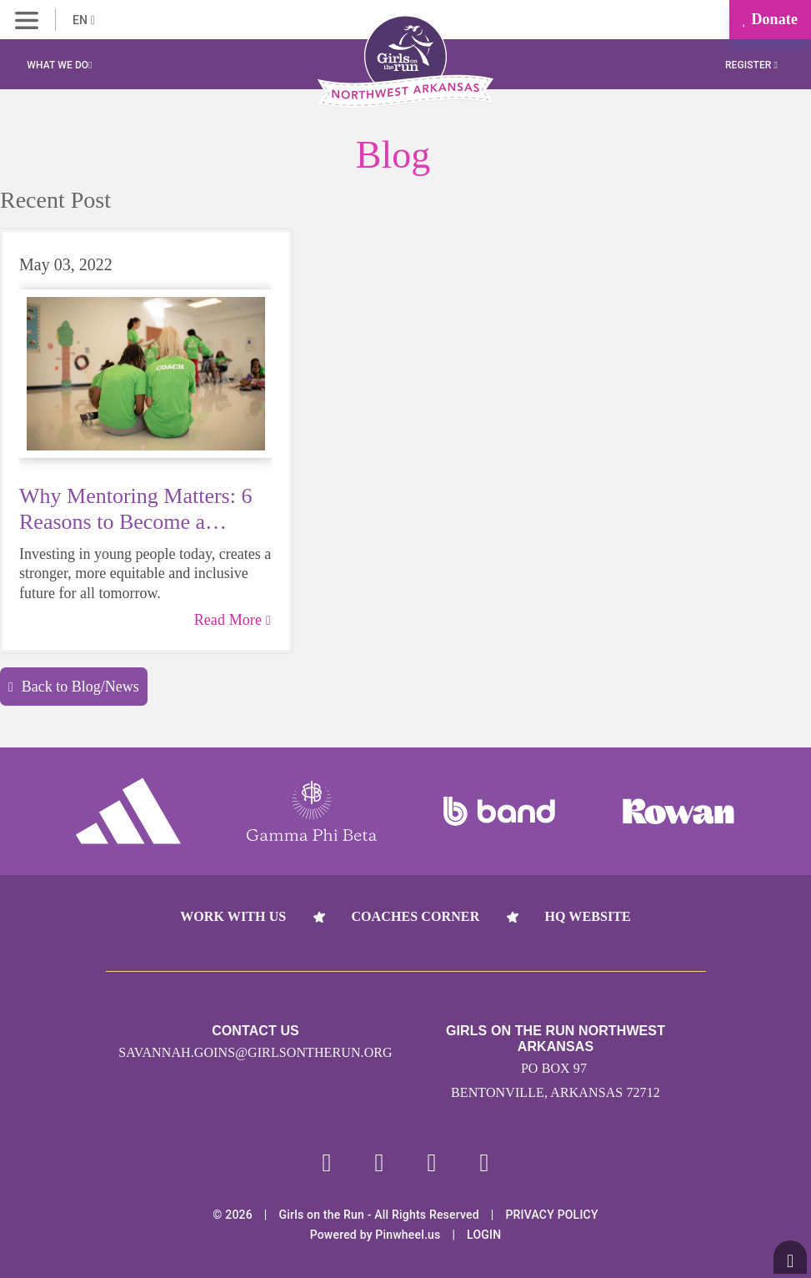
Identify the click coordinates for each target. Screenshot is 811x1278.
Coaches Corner (415, 916)
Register (751, 65)
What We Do (59, 65)
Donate (770, 19)
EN (84, 20)
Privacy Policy (551, 1214)
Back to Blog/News (73, 686)
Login (484, 1234)
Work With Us (233, 916)
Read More (232, 619)
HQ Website (587, 916)
